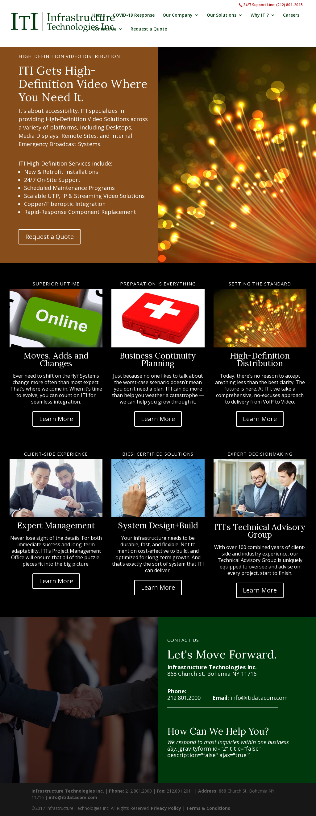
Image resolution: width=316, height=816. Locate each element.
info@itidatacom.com (259, 697)
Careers (291, 15)
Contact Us (104, 29)
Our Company (178, 15)
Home (98, 15)
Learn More (56, 419)
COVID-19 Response (134, 15)
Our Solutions (221, 15)
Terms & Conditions (208, 808)
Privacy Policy (166, 808)
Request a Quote (149, 29)
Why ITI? (260, 15)
